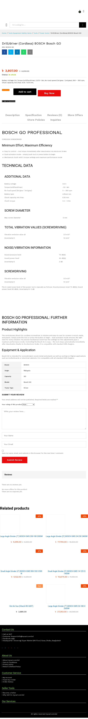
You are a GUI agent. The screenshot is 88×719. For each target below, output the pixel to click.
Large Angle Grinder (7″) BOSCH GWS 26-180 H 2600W (66, 608)
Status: (5, 77)
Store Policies (36, 121)
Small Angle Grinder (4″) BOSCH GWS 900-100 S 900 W (21, 573)
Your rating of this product (12, 406)
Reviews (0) (54, 116)
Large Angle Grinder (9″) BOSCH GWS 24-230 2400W (66, 538)
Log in (84, 11)
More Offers (75, 116)
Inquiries (55, 121)
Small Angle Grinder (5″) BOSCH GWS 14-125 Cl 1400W (66, 573)
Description (12, 116)
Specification (33, 116)
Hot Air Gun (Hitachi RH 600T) (21, 607)
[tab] (12, 117)
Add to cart (25, 94)
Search (82, 25)
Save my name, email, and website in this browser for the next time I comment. (32, 454)
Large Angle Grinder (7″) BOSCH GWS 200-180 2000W (21, 538)
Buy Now (52, 94)
